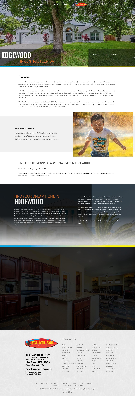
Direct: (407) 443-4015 (34, 359)
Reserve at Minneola (112, 347)
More (66, 4)
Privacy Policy (67, 385)
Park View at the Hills (112, 345)
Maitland (94, 355)
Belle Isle (65, 358)
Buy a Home (44, 383)
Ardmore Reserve (67, 347)
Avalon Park (65, 350)
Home (19, 4)
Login (96, 383)
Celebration (65, 366)
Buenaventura (66, 361)
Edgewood (79, 347)
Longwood (94, 350)
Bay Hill (64, 355)
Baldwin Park (66, 353)
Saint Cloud (109, 350)
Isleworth (80, 358)
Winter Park (110, 371)
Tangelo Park (110, 355)
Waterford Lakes (111, 363)
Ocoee (93, 363)
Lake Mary (80, 371)
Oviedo (93, 371)
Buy (26, 4)
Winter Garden (110, 368)
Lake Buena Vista (81, 366)
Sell (33, 4)
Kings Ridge (80, 361)
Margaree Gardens (97, 358)
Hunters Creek (81, 355)
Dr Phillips (80, 345)
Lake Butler (80, 368)
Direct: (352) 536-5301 (34, 365)
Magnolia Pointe (96, 353)
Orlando (94, 366)
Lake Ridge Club (96, 347)
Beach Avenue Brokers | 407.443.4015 (82, 4)
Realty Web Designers (90, 389)
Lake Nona (94, 345)
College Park (66, 371)
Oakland (94, 361)
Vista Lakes (109, 361)
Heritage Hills (81, 353)
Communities (44, 4)
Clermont (65, 368)
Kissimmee (80, 363)
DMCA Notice (55, 385)
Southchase (109, 353)
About (75, 383)
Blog (81, 383)
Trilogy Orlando (111, 358)
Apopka (64, 345)
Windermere (109, 366)
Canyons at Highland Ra (69, 363)
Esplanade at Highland (83, 350)
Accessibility (79, 385)
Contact (57, 4)
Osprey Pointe (96, 368)
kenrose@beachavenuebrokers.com (39, 357)
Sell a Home (54, 383)
